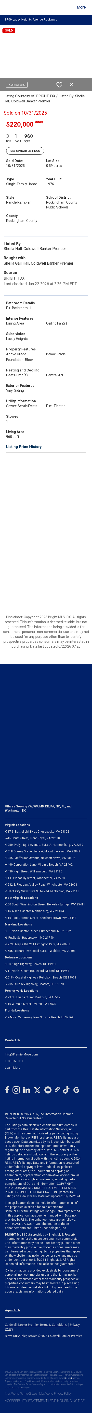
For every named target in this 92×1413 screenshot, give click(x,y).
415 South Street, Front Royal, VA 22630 (33, 838)
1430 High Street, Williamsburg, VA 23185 (34, 871)
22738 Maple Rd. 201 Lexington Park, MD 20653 (38, 944)
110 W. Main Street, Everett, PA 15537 (31, 1004)
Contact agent (17, 84)
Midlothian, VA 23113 (42, 891)
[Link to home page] (8, 7)
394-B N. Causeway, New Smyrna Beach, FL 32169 (40, 1017)
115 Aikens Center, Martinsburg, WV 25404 (35, 911)
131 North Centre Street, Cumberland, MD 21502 (38, 931)
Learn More (12, 1067)
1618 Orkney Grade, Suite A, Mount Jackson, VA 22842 (43, 851)
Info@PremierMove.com (21, 1054)
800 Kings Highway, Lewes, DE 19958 (31, 964)
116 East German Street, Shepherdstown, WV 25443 (41, 918)
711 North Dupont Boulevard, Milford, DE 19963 (37, 971)
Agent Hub (12, 1310)
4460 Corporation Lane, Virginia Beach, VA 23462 (39, 864)
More (81, 7)
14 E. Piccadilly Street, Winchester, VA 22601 (36, 878)
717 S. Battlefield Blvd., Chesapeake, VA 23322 (37, 831)
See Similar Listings (25, 150)
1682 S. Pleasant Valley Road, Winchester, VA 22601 (41, 884)
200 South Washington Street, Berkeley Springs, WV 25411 (45, 904)
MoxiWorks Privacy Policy (55, 1393)
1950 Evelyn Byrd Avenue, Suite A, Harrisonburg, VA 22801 (45, 845)
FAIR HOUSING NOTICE (67, 1401)
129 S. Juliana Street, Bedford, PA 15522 (33, 997)
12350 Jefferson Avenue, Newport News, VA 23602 (40, 858)
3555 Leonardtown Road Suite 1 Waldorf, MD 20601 (41, 951)
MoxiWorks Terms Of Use (21, 1393)
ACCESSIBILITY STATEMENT (26, 1401)
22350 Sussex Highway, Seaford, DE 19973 (35, 984)
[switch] (59, 85)
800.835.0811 (14, 1061)
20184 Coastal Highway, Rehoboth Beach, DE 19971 (41, 977)
